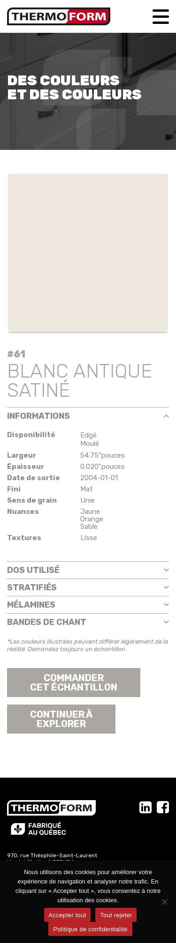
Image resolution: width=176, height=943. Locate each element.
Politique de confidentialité (90, 929)
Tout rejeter (116, 915)
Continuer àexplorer (61, 719)
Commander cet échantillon (73, 682)
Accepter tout (67, 915)
